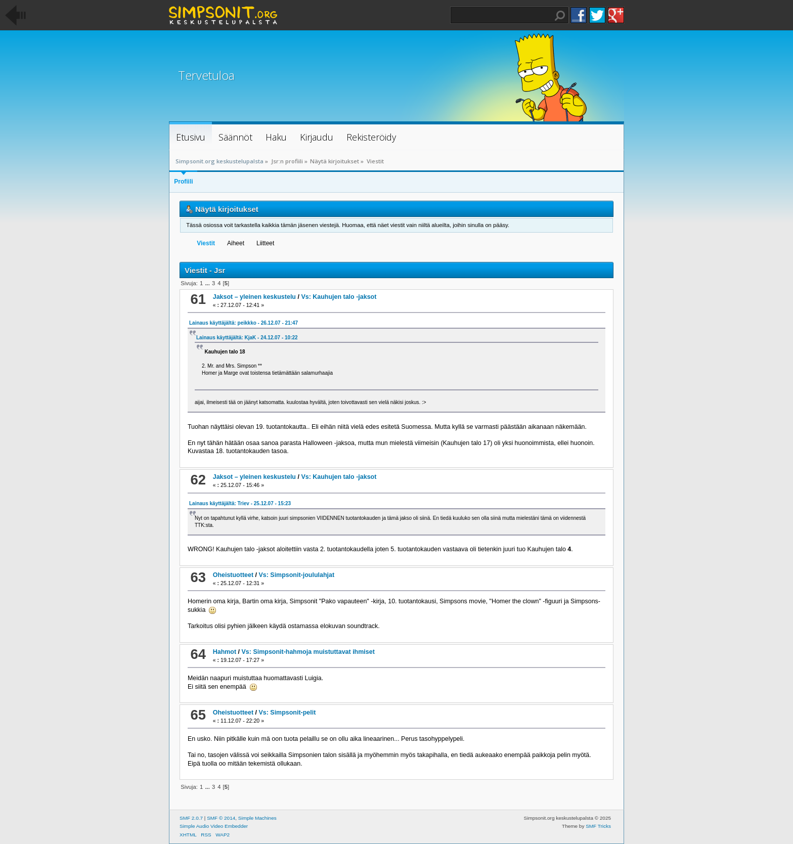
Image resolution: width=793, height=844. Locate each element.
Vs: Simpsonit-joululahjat (296, 575)
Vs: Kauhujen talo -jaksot (338, 296)
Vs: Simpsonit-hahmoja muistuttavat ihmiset (308, 651)
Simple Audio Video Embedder (214, 826)
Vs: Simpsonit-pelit (287, 712)
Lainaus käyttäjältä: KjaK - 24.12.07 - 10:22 (247, 337)
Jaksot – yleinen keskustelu (254, 296)
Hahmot (224, 651)
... (208, 283)
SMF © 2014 (221, 818)
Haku (559, 15)
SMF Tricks (598, 826)
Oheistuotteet (233, 575)
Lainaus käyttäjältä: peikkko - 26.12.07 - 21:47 (243, 323)
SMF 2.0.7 (191, 818)
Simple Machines (257, 818)
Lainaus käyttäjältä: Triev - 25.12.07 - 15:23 (240, 503)
